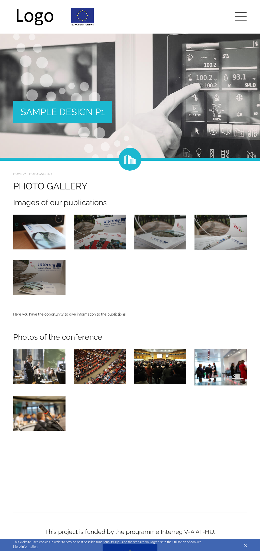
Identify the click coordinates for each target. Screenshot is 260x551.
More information (25, 546)
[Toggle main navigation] (241, 16)
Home (17, 174)
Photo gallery (39, 174)
